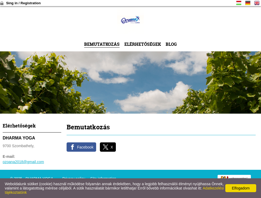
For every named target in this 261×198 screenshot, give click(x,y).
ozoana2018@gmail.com (23, 162)
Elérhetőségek (142, 44)
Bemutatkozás (102, 44)
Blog (171, 44)
